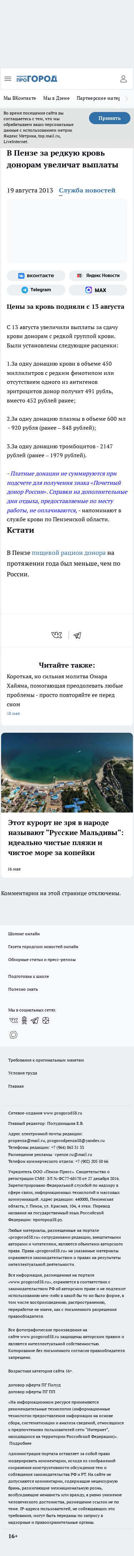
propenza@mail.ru (26, 1140)
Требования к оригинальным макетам (46, 1060)
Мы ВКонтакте (20, 98)
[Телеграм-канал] (36, 290)
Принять (110, 118)
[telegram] (80, 635)
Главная (16, 1086)
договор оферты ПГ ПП (31, 1391)
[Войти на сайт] (123, 79)
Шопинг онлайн (24, 933)
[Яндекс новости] (98, 275)
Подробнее (20, 1443)
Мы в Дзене (56, 98)
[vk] (57, 635)
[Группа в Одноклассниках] (24, 1020)
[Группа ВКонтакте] (36, 275)
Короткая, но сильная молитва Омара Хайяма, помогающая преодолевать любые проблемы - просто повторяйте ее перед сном (67, 695)
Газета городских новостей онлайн (43, 946)
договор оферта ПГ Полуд (34, 1384)
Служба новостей (87, 190)
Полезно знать (23, 989)
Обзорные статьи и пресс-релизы (42, 959)
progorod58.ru (24, 1237)
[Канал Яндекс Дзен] (45, 1020)
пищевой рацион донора (69, 552)
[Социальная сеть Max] (98, 290)
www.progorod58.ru (63, 1113)
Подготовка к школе (28, 976)
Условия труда (22, 1072)
